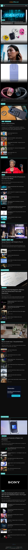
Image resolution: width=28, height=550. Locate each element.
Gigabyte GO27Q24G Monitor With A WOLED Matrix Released (12, 21)
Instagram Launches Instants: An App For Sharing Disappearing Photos (15, 302)
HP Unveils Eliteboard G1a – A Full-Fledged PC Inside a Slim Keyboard (17, 453)
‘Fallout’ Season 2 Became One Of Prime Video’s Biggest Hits (16, 312)
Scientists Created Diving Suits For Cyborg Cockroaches (16, 250)
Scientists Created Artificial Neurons (13, 255)
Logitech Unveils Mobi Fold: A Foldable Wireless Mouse (11, 79)
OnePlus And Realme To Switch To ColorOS (14, 217)
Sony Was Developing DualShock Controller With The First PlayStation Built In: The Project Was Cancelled (17, 207)
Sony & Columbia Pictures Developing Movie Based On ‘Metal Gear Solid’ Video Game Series (16, 307)
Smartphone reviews (8, 121)
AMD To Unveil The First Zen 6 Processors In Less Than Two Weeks (13, 177)
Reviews (3, 121)
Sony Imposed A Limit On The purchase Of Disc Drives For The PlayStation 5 (17, 212)
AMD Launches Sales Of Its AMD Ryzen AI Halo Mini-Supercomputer (16, 202)
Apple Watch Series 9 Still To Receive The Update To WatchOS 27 (13, 98)
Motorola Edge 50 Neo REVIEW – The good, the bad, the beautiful (16, 143)
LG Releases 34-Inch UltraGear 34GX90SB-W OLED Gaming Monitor (17, 530)
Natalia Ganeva (9, 23)
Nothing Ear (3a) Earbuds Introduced (8, 41)
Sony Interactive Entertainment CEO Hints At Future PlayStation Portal (16, 510)
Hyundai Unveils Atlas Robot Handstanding (14, 374)
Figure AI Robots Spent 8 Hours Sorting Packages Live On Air (17, 365)
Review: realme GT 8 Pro (8, 123)
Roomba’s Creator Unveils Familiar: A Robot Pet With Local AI (17, 380)
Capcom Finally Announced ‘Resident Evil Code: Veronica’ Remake (17, 535)
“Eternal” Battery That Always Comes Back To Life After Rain (17, 260)
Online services (4, 287)
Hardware (3, 174)
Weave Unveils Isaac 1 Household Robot (12, 341)
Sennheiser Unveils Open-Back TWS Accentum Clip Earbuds (12, 60)
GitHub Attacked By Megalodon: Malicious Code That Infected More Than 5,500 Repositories (13, 291)
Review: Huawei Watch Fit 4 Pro (13, 133)
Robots (3, 339)
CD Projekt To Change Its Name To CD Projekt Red (15, 520)
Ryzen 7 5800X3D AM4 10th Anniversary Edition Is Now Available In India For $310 (16, 448)
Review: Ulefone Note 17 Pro (12, 152)
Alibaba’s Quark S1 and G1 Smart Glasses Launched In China (16, 463)
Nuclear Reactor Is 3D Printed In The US (12, 242)
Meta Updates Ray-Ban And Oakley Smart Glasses (15, 458)
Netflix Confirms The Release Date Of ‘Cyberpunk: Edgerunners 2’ (15, 515)
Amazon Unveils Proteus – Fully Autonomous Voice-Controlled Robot (16, 360)
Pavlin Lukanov (11, 125)
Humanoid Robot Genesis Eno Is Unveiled (14, 354)
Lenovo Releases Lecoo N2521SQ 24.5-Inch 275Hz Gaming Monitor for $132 (17, 525)
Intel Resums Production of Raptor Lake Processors (12, 439)
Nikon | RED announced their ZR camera (14, 468)
